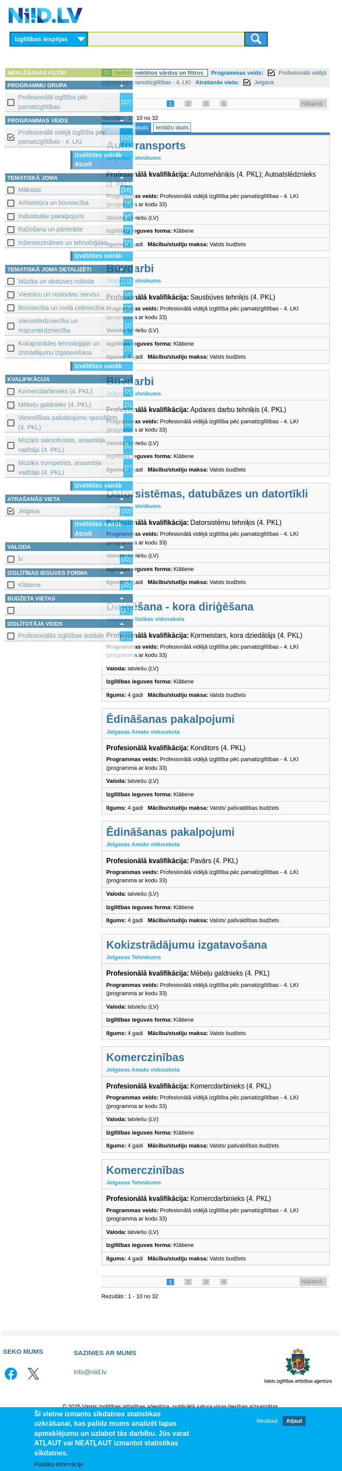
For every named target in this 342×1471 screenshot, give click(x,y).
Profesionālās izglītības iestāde (61, 635)
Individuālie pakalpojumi (51, 216)
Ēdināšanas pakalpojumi (211, 765)
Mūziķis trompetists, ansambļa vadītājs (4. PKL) (59, 467)
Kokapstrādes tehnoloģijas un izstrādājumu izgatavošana (59, 348)
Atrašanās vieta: (167, 92)
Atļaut (294, 1421)
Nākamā (312, 113)
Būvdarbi (171, 278)
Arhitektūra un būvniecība (53, 202)
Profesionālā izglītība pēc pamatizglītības (53, 102)
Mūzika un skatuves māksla (56, 281)
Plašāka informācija (58, 1464)
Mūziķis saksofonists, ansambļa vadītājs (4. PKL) (61, 445)
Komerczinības (186, 1104)
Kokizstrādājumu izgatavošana (227, 991)
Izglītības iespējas (41, 39)
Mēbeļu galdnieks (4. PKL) (54, 404)
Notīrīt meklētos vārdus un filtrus (200, 72)
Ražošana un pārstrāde (50, 229)
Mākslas (29, 189)
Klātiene (29, 584)
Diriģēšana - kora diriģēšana (221, 643)
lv (20, 558)
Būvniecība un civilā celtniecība (61, 307)
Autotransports (187, 155)
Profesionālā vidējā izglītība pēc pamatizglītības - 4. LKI (61, 137)
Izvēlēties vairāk (98, 155)
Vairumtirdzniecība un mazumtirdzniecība (48, 325)
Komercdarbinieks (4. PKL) (55, 391)
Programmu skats (167, 137)
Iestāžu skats (213, 137)
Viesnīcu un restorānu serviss (58, 294)
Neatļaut (266, 1421)
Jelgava (28, 511)
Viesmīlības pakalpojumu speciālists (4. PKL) (68, 422)
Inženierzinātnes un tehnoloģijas (62, 242)
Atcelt (83, 164)
